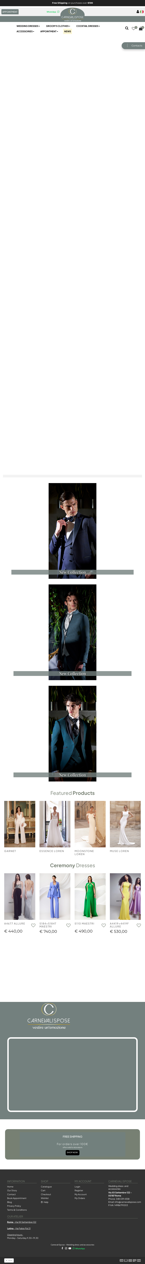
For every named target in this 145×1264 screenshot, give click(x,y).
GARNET (10, 851)
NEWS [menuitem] (67, 31)
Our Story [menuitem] (12, 1190)
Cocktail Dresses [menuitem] (88, 25)
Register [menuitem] (79, 1190)
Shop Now (72, 1147)
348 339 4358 (122, 1198)
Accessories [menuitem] (26, 31)
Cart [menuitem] (43, 1190)
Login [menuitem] (77, 1186)
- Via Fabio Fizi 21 (19, 1228)
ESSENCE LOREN (51, 851)
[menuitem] (137, 12)
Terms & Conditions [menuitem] (17, 1209)
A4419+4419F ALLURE (119, 925)
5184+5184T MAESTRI (47, 925)
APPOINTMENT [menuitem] (9, 11)
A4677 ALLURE (14, 923)
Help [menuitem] (44, 1202)
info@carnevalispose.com (128, 1202)
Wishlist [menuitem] (45, 1198)
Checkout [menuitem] (46, 1194)
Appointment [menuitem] (49, 31)
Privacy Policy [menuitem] (14, 1205)
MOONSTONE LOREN (84, 852)
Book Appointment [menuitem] (16, 1198)
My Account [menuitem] (81, 1194)
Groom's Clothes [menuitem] (58, 25)
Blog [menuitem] (9, 1202)
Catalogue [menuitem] (46, 1186)
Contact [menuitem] (11, 1194)
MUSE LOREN (119, 851)
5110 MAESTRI (84, 923)
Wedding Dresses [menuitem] (28, 25)
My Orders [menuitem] (80, 1198)
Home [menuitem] (10, 1186)
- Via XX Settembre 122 (21, 1222)
